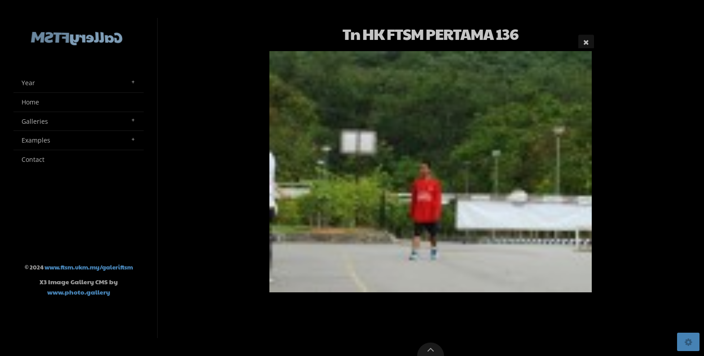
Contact (33, 159)
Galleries (35, 121)
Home (30, 102)
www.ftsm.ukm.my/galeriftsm (88, 267)
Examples (36, 140)
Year (28, 82)
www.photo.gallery (78, 291)
